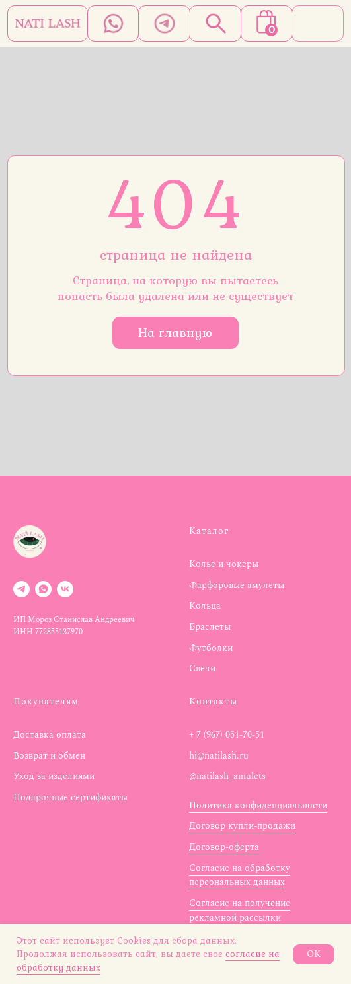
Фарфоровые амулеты (236, 585)
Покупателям (46, 701)
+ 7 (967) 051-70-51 (226, 734)
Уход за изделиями (54, 776)
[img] (47, 23)
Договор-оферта (224, 847)
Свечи (202, 668)
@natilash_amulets (227, 776)
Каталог (209, 531)
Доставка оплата (49, 734)
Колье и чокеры (223, 564)
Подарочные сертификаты (70, 797)
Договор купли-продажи (242, 826)
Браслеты (210, 627)
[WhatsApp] (43, 589)
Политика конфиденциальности (258, 805)
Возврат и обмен (49, 756)
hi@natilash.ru (219, 756)
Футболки (211, 648)
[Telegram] (21, 589)
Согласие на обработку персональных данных (239, 875)
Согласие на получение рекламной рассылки (239, 910)
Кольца (205, 606)
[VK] (65, 589)
